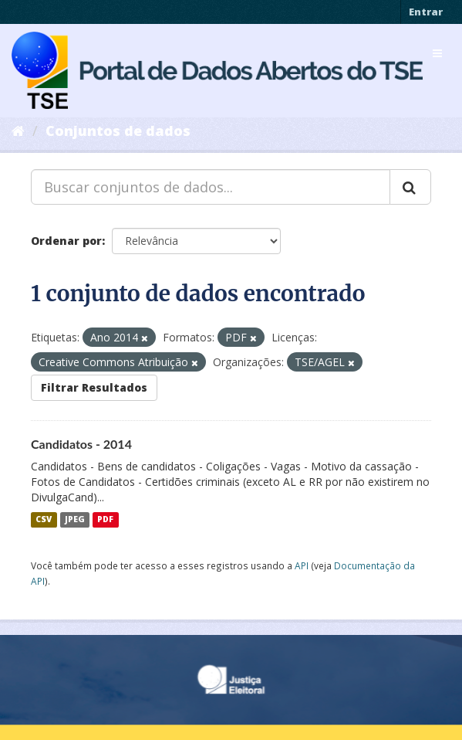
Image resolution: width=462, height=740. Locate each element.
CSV (43, 519)
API (302, 565)
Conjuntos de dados (118, 130)
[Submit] (410, 187)
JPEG (75, 519)
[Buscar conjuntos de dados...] (210, 187)
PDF (105, 519)
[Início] (18, 130)
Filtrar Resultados (94, 387)
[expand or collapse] (437, 53)
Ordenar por (66, 240)
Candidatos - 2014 (81, 443)
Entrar (426, 12)
